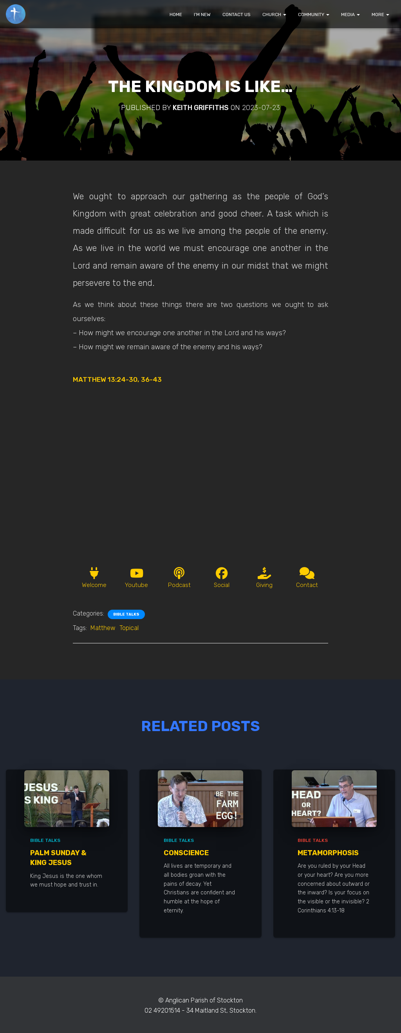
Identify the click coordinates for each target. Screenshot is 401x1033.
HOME (176, 14)
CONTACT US (236, 14)
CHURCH (274, 14)
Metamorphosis (328, 853)
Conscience (186, 853)
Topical (129, 629)
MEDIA (350, 14)
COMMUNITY (313, 14)
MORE (380, 14)
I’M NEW (202, 14)
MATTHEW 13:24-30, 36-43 (119, 379)
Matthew (103, 629)
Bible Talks (126, 615)
